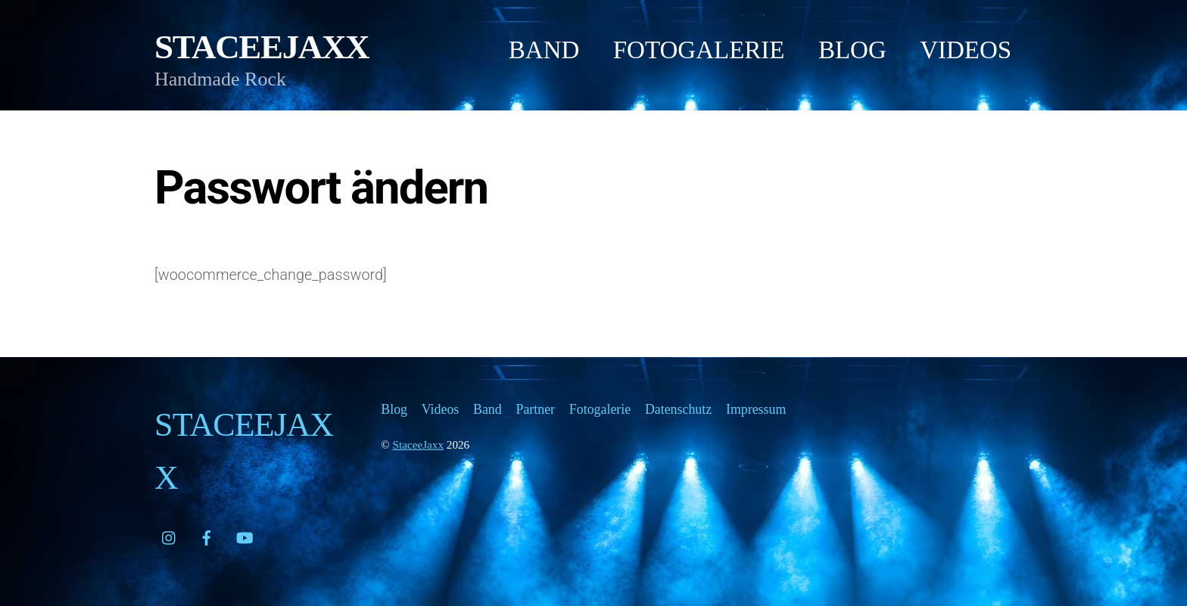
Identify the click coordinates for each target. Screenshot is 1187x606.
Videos (965, 50)
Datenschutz (678, 409)
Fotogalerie (699, 50)
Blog (852, 50)
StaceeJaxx (418, 444)
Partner (535, 409)
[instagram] (169, 534)
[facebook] (207, 534)
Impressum (756, 409)
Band (544, 50)
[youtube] (244, 534)
